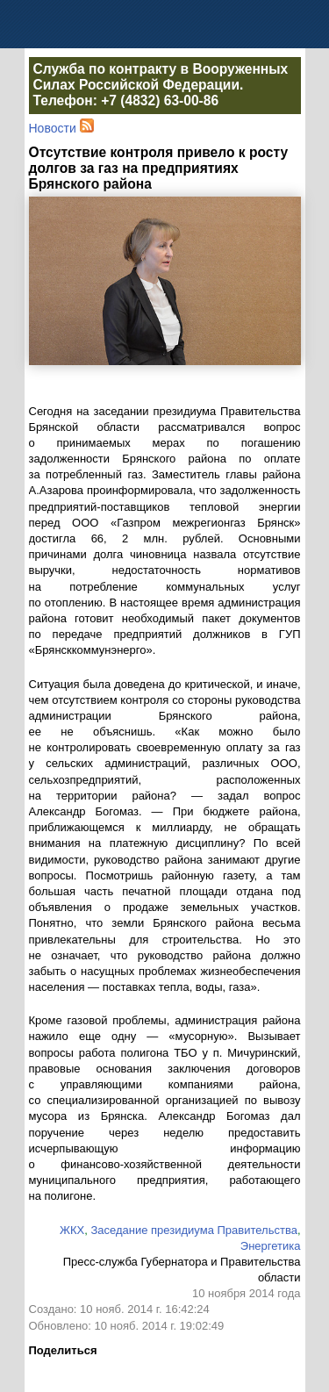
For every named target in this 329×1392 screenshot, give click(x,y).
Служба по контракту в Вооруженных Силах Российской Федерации (161, 76)
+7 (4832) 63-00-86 (159, 100)
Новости (52, 128)
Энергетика (270, 1245)
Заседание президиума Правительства (193, 1230)
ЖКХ (72, 1230)
